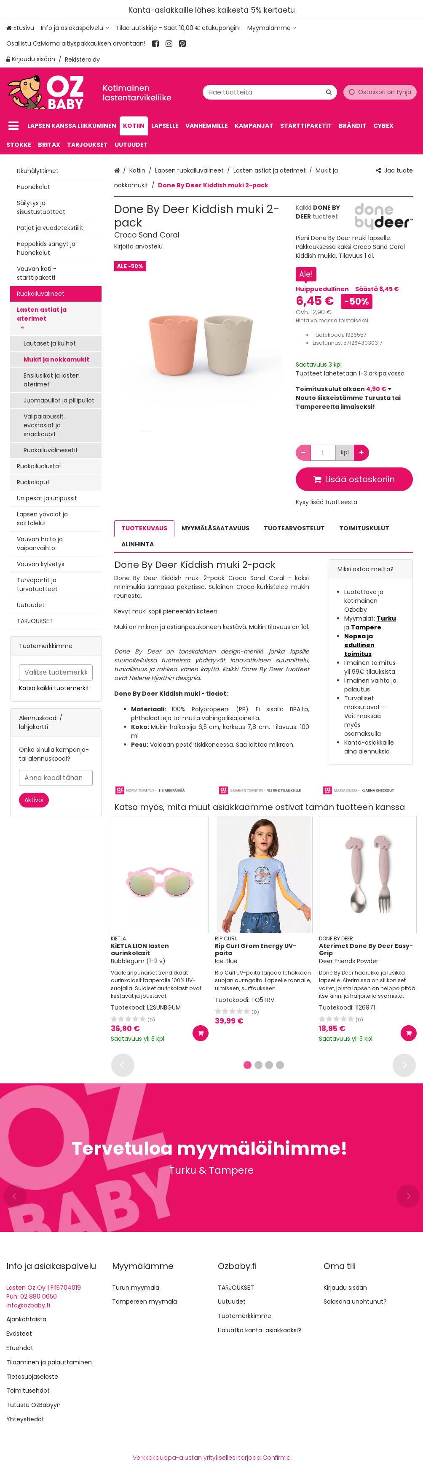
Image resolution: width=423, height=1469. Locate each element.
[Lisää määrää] (361, 453)
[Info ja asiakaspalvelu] (74, 28)
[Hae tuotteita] (270, 91)
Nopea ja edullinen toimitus (359, 645)
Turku (386, 618)
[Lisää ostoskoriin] (201, 1033)
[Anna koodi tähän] (56, 778)
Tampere (366, 627)
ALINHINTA (137, 544)
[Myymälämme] (272, 28)
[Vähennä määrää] (303, 453)
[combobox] (270, 91)
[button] (138, 246)
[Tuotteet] (13, 125)
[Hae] (329, 91)
